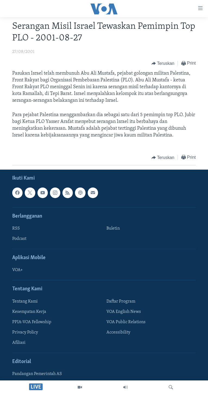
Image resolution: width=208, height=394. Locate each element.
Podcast (19, 239)
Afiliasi (19, 343)
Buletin (113, 228)
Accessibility (118, 332)
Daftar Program (120, 301)
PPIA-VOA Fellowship (31, 322)
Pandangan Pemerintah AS (37, 374)
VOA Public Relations (126, 322)
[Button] (163, 63)
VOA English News (123, 312)
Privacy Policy (25, 332)
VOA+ (17, 270)
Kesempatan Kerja (29, 312)
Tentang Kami (25, 301)
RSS (16, 228)
